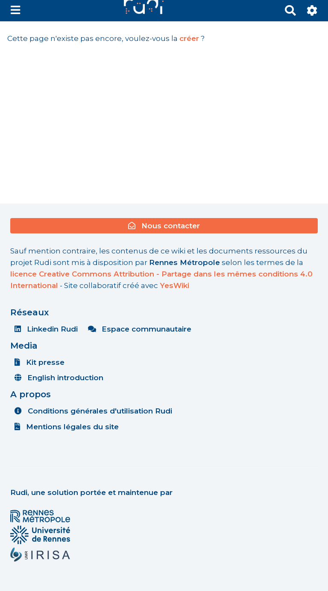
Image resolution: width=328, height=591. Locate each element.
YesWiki (174, 285)
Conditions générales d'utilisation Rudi (93, 411)
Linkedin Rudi (46, 329)
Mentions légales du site (67, 426)
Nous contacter (164, 225)
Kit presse (39, 362)
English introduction (59, 377)
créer (189, 38)
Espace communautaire (140, 329)
